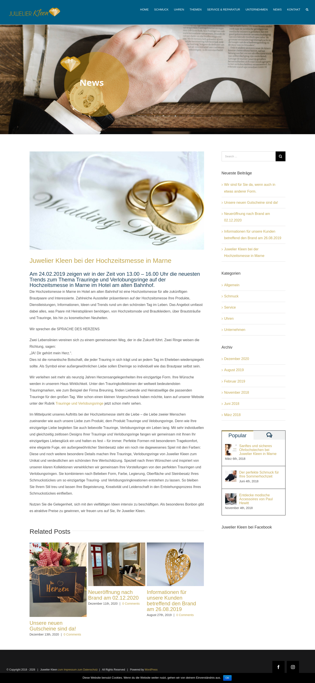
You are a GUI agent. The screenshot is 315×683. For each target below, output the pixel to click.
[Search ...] (249, 156)
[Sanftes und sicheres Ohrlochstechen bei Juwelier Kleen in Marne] (230, 447)
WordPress (151, 669)
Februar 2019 (234, 381)
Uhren (229, 318)
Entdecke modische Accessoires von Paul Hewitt (256, 499)
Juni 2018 (231, 404)
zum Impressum (67, 669)
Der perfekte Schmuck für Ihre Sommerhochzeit (259, 474)
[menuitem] (147, 9)
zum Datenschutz (87, 669)
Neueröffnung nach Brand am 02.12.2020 (113, 595)
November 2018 (236, 392)
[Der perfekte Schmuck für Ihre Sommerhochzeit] (230, 474)
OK (227, 677)
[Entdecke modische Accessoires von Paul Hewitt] (230, 496)
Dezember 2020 (236, 359)
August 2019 (234, 370)
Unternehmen (234, 330)
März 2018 (232, 415)
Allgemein (232, 285)
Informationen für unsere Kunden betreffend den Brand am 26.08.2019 (171, 600)
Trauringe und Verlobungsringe (79, 403)
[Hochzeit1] (117, 200)
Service (230, 307)
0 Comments (72, 634)
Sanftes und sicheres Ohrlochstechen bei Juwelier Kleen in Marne (258, 450)
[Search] (307, 9)
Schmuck (231, 296)
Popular (237, 435)
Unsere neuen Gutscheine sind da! (53, 626)
